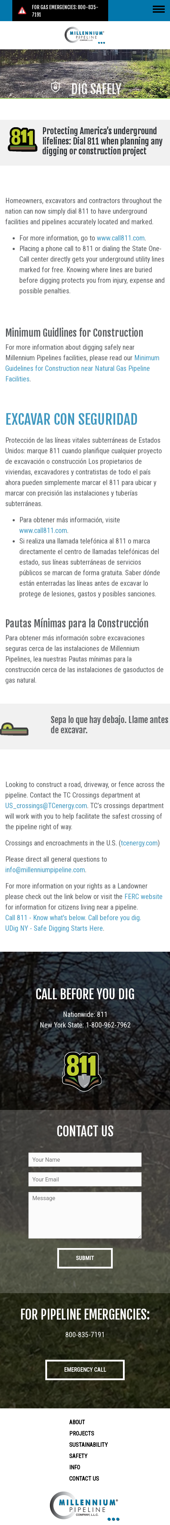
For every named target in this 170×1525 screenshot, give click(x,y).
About (77, 1422)
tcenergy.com (139, 867)
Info (74, 1467)
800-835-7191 (85, 1334)
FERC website (143, 920)
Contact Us (84, 1478)
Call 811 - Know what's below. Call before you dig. (73, 941)
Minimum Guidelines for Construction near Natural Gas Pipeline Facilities (82, 392)
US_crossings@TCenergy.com (46, 829)
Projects (81, 1433)
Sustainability (88, 1444)
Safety (78, 1456)
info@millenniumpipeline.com (45, 893)
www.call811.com (121, 262)
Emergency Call (85, 1369)
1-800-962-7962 (108, 1025)
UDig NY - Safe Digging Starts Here (54, 952)
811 (102, 1014)
